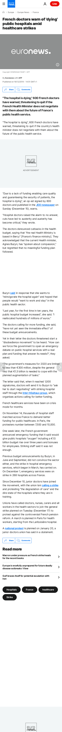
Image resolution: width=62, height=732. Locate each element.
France (36, 12)
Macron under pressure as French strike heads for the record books (27, 556)
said (12, 293)
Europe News (23, 12)
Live (55, 3)
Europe (11, 12)
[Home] (3, 12)
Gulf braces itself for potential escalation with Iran (26, 577)
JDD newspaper (45, 204)
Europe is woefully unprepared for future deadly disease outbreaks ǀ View (27, 567)
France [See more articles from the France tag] (29, 589)
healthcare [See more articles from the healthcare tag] (48, 589)
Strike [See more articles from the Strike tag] (9, 597)
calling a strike (50, 485)
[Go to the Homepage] (11, 4)
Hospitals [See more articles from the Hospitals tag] (11, 589)
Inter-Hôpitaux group (35, 392)
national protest (14, 528)
